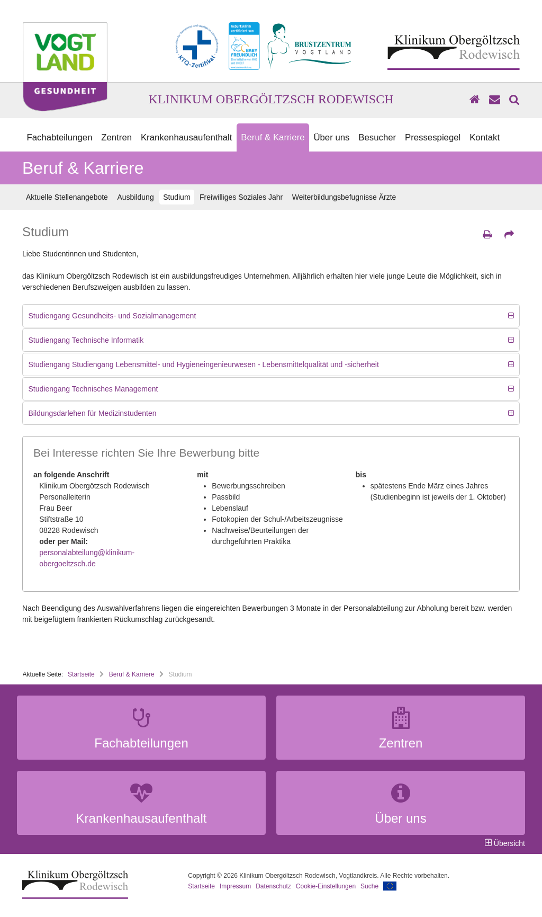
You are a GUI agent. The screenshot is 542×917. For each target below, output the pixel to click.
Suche (369, 886)
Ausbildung (135, 197)
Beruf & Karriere (272, 137)
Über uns (331, 137)
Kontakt (484, 137)
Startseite (81, 674)
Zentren (116, 137)
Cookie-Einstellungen (326, 886)
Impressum (235, 886)
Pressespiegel (432, 137)
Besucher (377, 137)
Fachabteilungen (59, 137)
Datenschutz (273, 886)
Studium (176, 197)
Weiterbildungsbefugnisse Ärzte (344, 197)
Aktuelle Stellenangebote (67, 197)
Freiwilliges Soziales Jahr (241, 197)
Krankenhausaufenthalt (186, 137)
